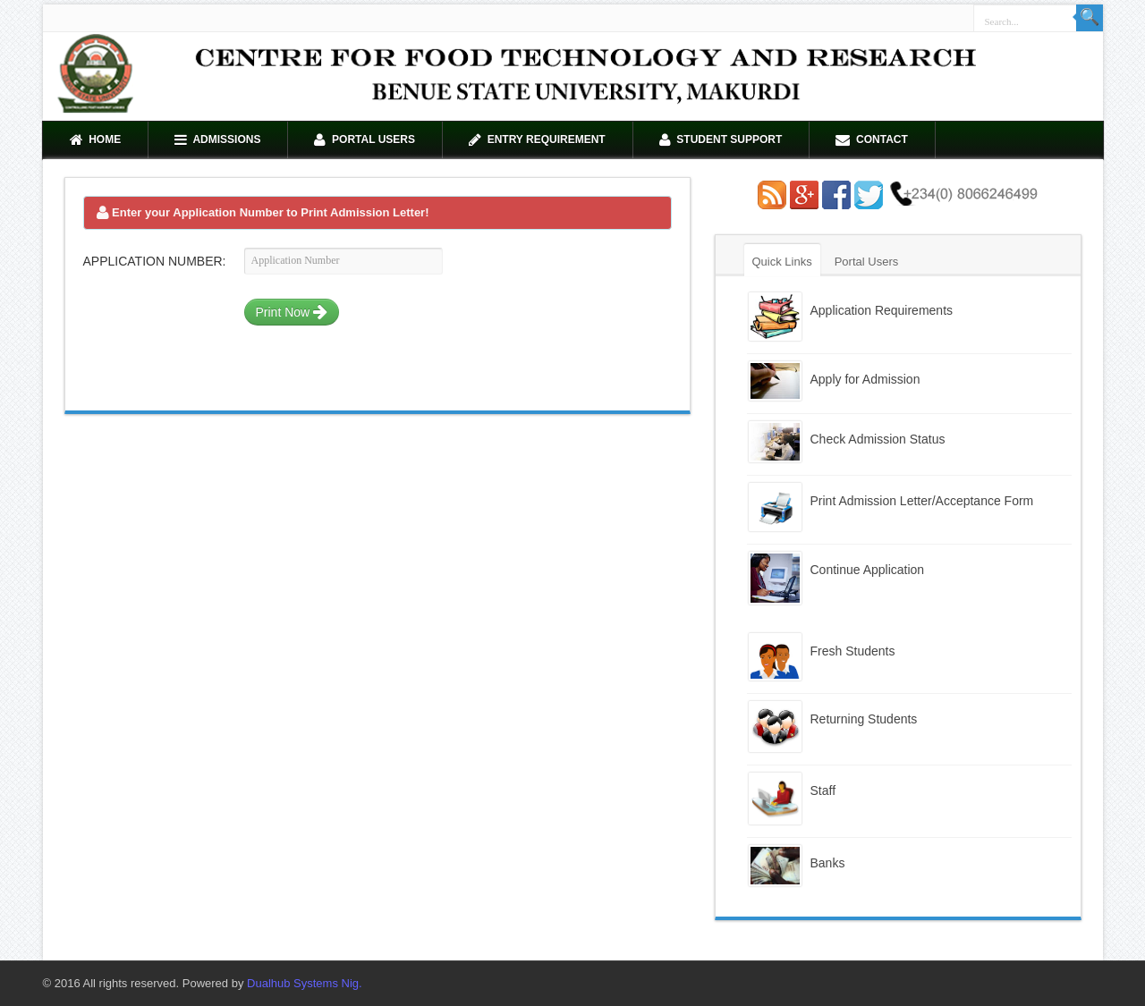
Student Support (721, 139)
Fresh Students (852, 651)
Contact (871, 139)
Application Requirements (882, 310)
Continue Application (867, 569)
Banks (827, 863)
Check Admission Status (878, 439)
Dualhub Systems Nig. (304, 983)
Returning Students (864, 719)
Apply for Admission (865, 379)
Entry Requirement (537, 139)
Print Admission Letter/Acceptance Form (922, 501)
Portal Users (364, 139)
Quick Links (782, 261)
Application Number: (154, 261)
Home (96, 139)
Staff (823, 790)
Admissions (217, 139)
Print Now (292, 312)
